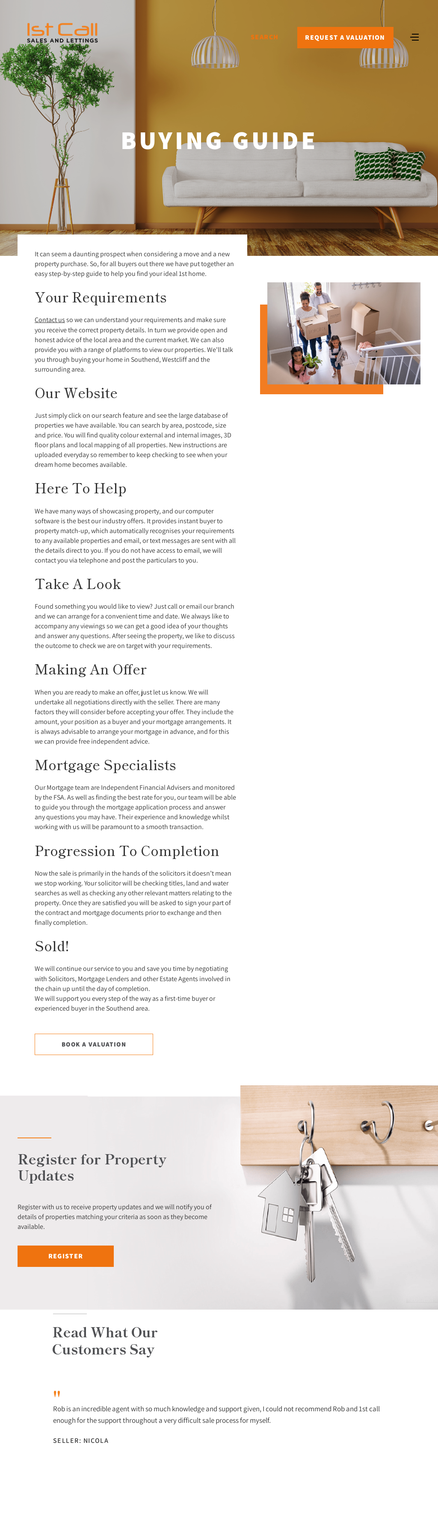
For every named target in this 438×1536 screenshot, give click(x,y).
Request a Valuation (345, 37)
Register (65, 1256)
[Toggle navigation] (414, 36)
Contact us (50, 319)
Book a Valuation (94, 1044)
